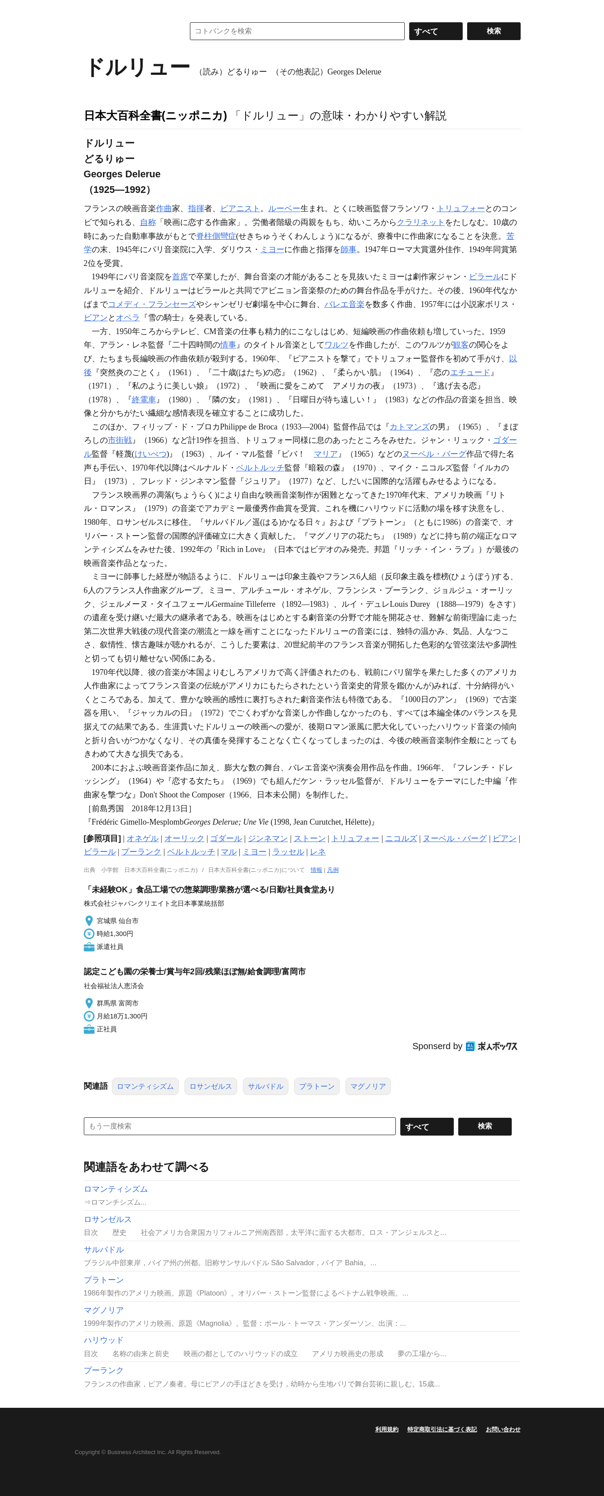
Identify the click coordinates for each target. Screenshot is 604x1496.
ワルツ (337, 344)
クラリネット (421, 222)
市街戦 (120, 440)
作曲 (164, 208)
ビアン (96, 317)
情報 (316, 870)
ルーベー (284, 208)
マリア (326, 454)
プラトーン (317, 1086)
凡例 (333, 870)
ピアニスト (240, 208)
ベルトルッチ (260, 467)
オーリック (184, 838)
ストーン (310, 838)
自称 (148, 222)
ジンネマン (268, 838)
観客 (461, 344)
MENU (93, 9)
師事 (349, 249)
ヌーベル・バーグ (434, 454)
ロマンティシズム (145, 1086)
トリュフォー (461, 208)
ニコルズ (401, 838)
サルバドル (266, 1086)
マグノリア (368, 1086)
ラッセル (288, 851)
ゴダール (226, 838)
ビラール (485, 276)
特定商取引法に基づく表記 (442, 1429)
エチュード (470, 372)
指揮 (196, 208)
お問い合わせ (503, 1429)
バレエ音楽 (345, 304)
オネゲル (143, 838)
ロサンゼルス (210, 1086)
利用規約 (387, 1429)
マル (229, 851)
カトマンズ (410, 426)
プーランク (141, 851)
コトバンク (128, 31)
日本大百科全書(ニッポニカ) (155, 115)
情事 (228, 344)
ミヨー (272, 249)
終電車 (144, 399)
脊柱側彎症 (216, 236)
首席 (180, 276)
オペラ (128, 317)
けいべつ (151, 454)
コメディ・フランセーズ (152, 304)
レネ (318, 851)
